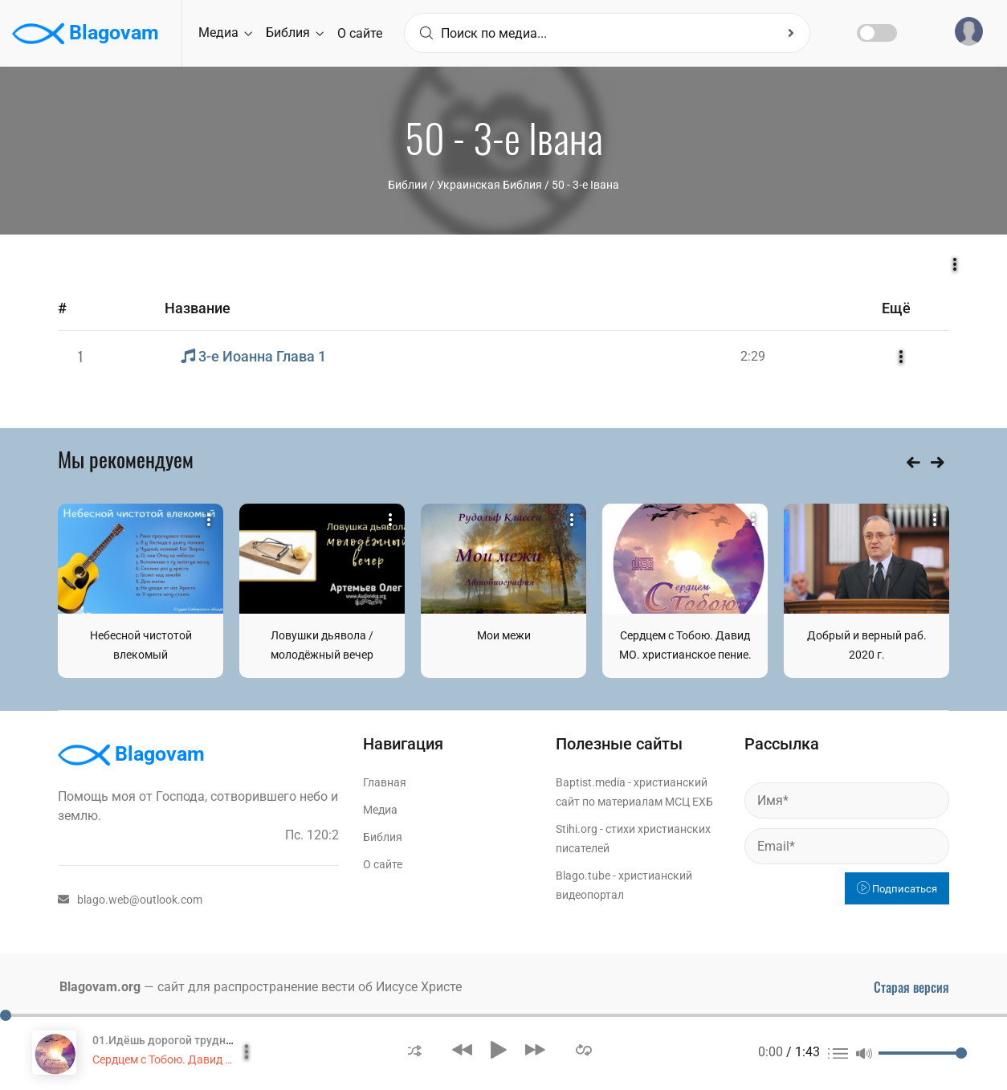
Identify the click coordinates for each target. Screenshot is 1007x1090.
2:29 (752, 356)
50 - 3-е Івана (585, 184)
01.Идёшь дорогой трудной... (170, 1040)
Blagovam (85, 34)
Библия (295, 32)
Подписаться (897, 889)
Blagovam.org (100, 986)
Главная (384, 782)
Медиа (225, 32)
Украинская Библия (489, 184)
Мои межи (504, 635)
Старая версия (911, 987)
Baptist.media (591, 782)
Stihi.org (576, 829)
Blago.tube (583, 875)
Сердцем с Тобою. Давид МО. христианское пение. (224, 1059)
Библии (407, 184)
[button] (415, 1049)
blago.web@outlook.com (130, 899)
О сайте (359, 33)
